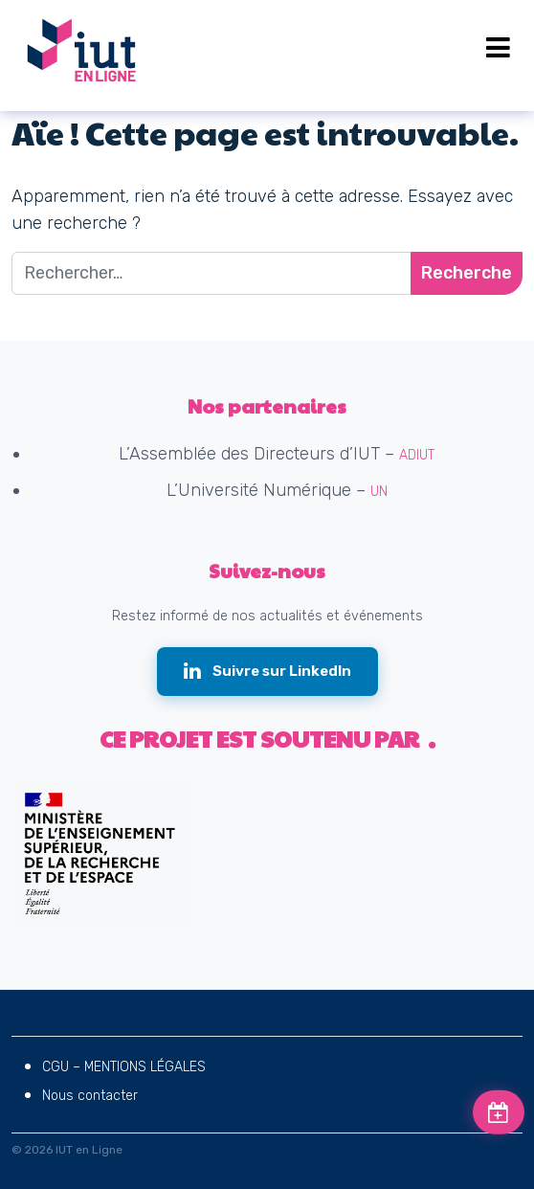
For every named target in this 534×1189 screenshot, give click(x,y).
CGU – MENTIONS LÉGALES (124, 1067)
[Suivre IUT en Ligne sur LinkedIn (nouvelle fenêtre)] (267, 671)
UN (379, 491)
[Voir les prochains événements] (498, 1112)
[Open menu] (498, 48)
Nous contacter (90, 1096)
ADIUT (416, 455)
